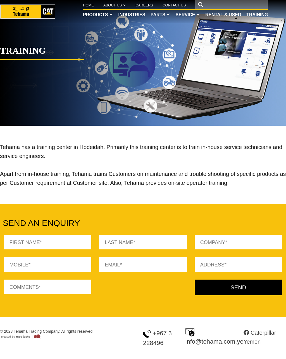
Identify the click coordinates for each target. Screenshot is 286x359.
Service (185, 14)
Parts (158, 14)
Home (88, 5)
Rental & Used (223, 14)
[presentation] (141, 290)
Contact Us (174, 5)
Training (257, 14)
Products (95, 14)
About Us (112, 5)
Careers (144, 5)
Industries (131, 14)
